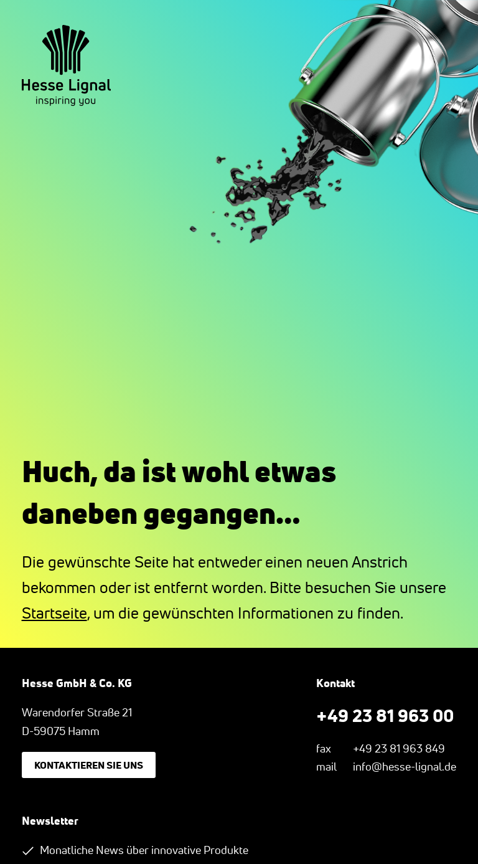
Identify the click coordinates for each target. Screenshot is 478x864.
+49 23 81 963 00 (385, 715)
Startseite (54, 613)
